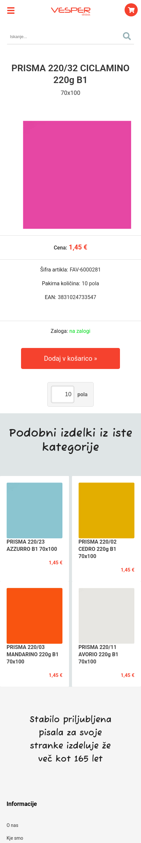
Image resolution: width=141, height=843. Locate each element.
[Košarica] (131, 9)
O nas (12, 825)
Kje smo (15, 838)
